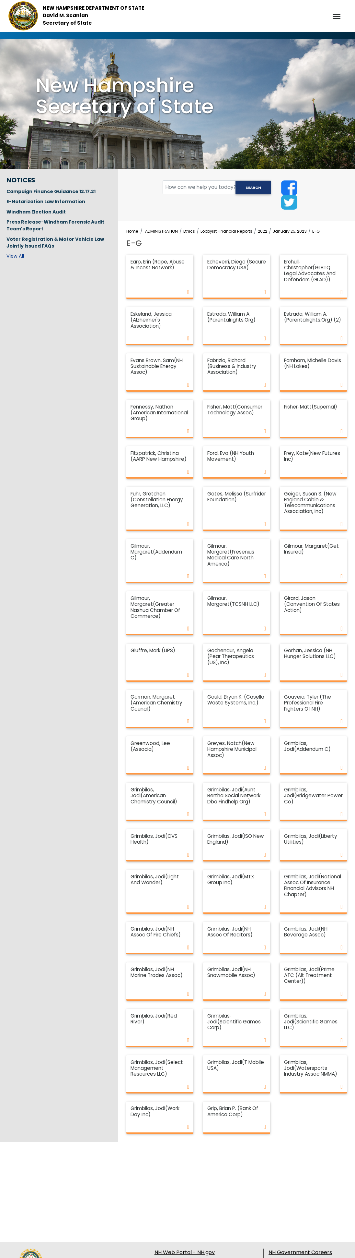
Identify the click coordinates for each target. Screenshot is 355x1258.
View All (15, 256)
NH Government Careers (300, 1252)
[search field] (217, 187)
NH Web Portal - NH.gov (185, 1252)
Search (253, 187)
